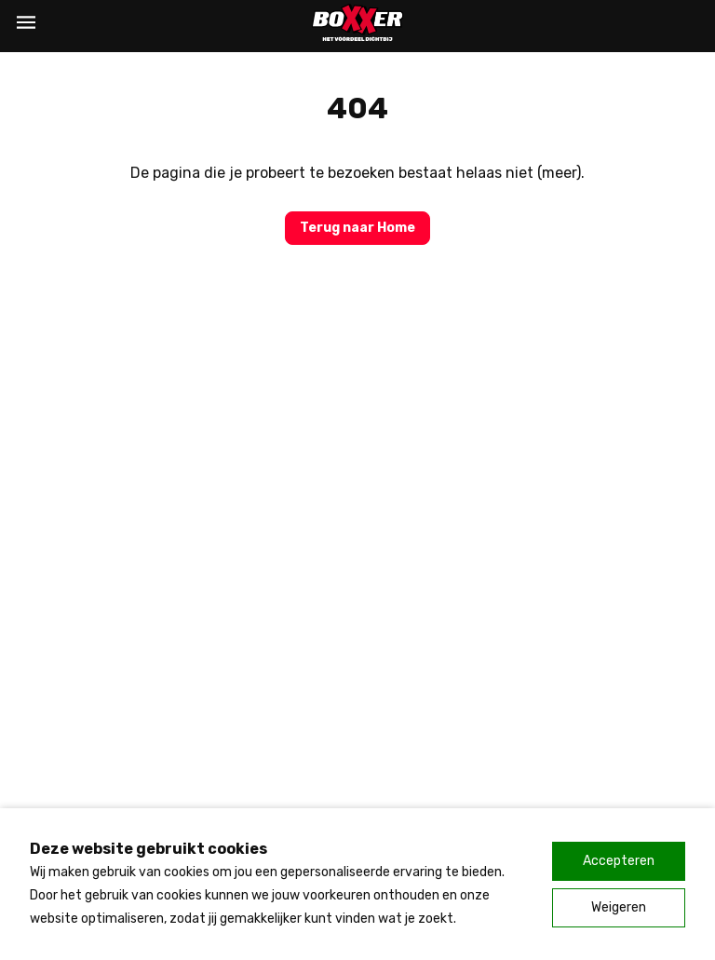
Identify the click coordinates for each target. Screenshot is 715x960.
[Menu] (26, 22)
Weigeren (618, 907)
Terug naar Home (357, 228)
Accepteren (618, 861)
